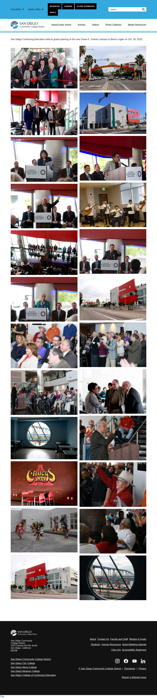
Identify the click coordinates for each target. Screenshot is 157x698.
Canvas (68, 6)
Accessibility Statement (134, 650)
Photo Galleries (113, 24)
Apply (53, 12)
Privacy (142, 668)
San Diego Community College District (31, 659)
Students (95, 644)
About (93, 639)
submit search (142, 9)
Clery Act (116, 650)
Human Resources (111, 644)
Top (2, 696)
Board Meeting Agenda (134, 644)
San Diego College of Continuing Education (33, 675)
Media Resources (137, 24)
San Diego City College (23, 663)
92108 (14, 650)
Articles (82, 24)
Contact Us (103, 639)
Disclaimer (129, 668)
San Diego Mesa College (24, 667)
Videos (95, 24)
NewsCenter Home (61, 24)
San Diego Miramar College (25, 671)
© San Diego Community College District (100, 668)
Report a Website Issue (134, 677)
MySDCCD (55, 6)
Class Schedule (85, 6)
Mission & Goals (137, 639)
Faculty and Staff (119, 639)
